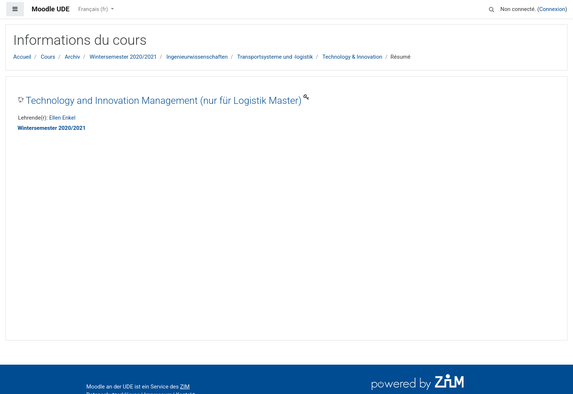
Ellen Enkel (62, 117)
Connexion (552, 9)
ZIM (185, 386)
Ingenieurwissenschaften (197, 57)
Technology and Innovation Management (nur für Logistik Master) (164, 100)
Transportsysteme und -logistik (275, 57)
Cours (48, 57)
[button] (491, 8)
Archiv (72, 57)
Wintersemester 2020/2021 (123, 57)
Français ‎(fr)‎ (93, 9)
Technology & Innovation (352, 57)
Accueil (22, 57)
